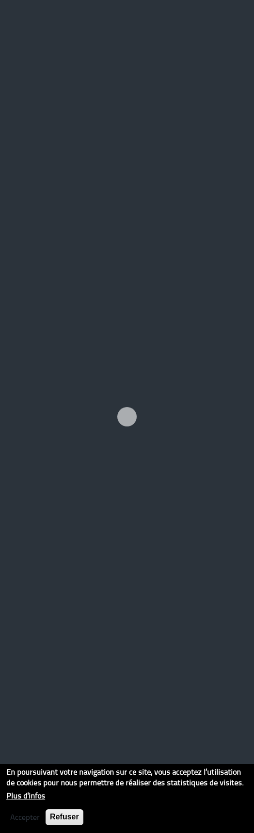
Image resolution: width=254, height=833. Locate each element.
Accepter (25, 817)
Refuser (64, 817)
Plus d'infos (25, 795)
